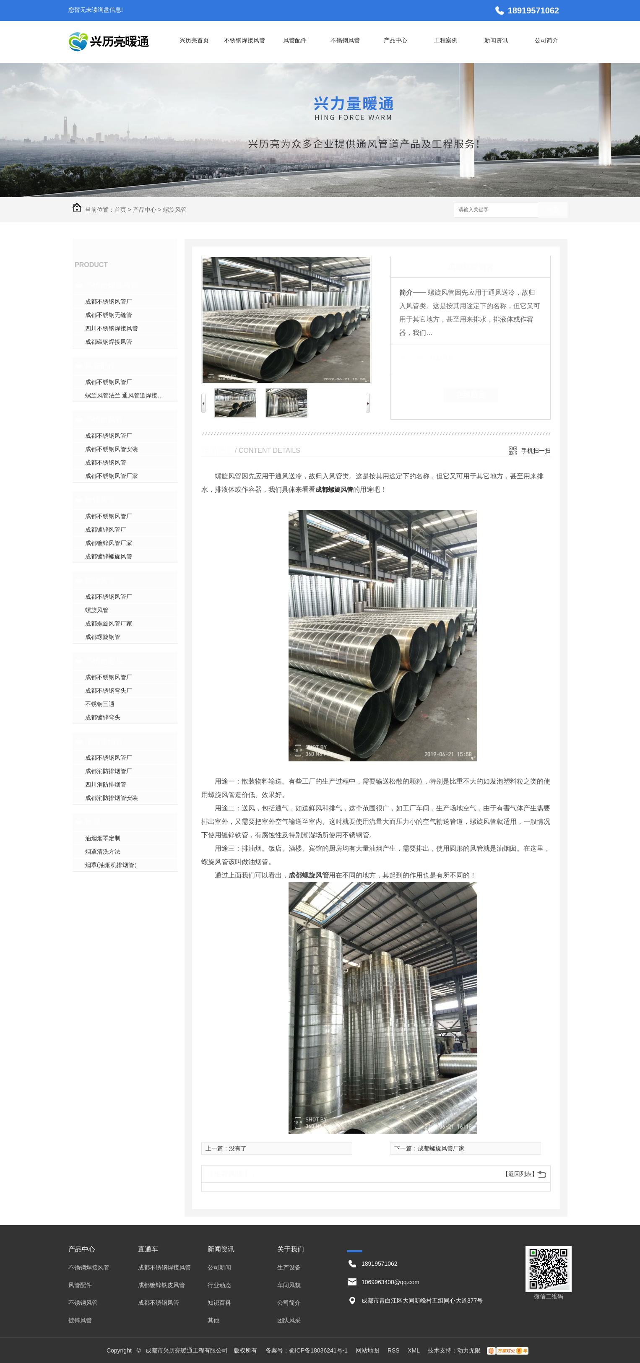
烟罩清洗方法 (102, 851)
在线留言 (470, 395)
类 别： (413, 357)
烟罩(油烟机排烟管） (112, 865)
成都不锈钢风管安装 (111, 449)
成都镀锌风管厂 (105, 529)
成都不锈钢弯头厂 (108, 690)
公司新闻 (219, 1267)
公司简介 (546, 40)
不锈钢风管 (345, 40)
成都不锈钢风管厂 (108, 301)
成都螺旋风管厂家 (108, 623)
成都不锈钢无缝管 (108, 315)
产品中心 (395, 40)
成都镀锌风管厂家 (108, 543)
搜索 (552, 210)
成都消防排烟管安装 (111, 797)
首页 (120, 209)
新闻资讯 (496, 40)
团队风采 (289, 1320)
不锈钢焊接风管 (244, 40)
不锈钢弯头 (104, 661)
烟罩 (92, 822)
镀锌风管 (100, 500)
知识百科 (219, 1302)
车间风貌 (289, 1285)
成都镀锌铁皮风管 (161, 1285)
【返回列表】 (520, 1174)
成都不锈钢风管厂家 (111, 476)
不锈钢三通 (99, 704)
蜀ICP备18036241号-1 (318, 1350)
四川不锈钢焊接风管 (111, 328)
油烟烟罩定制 (102, 838)
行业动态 (219, 1285)
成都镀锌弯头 (102, 717)
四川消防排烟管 (105, 784)
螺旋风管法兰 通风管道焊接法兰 (127, 395)
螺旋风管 (175, 209)
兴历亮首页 (194, 40)
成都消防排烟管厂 (108, 771)
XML (414, 1350)
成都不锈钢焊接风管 (164, 1267)
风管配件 (295, 40)
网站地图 (367, 1350)
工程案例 (446, 40)
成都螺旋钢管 (102, 636)
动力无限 (469, 1350)
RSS (394, 1350)
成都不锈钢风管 (105, 462)
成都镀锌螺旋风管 (108, 556)
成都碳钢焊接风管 (108, 341)
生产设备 (289, 1267)
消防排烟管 (104, 741)
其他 (213, 1320)
